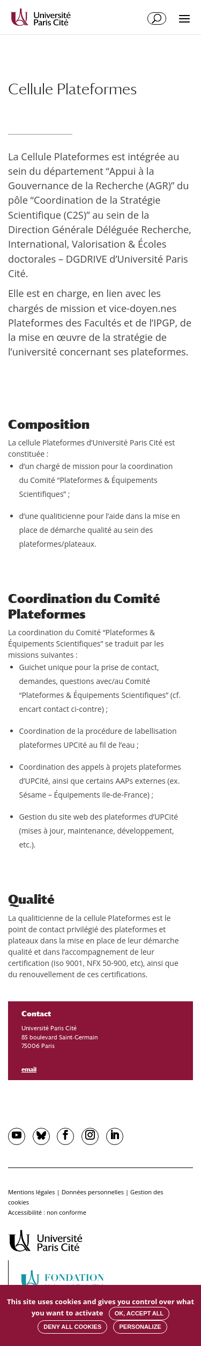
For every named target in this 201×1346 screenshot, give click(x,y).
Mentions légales (31, 1192)
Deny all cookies (72, 1326)
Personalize (140, 1326)
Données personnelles (93, 1192)
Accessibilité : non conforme (47, 1212)
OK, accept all (139, 1313)
